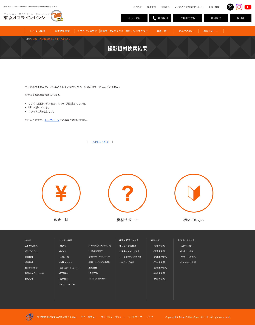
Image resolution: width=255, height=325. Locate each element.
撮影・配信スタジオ (137, 31)
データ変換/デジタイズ (130, 256)
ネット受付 (134, 18)
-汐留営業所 (159, 251)
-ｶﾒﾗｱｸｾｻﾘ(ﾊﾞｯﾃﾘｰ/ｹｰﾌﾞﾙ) (99, 245)
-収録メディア (65, 262)
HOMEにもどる (100, 142)
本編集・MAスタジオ (112, 31)
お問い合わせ (31, 267)
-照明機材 (63, 273)
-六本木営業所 (160, 256)
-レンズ (62, 251)
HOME (28, 240)
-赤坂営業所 (159, 245)
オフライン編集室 (87, 31)
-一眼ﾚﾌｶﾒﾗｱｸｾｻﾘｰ (96, 250)
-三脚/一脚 (64, 256)
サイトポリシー (89, 317)
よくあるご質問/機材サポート (189, 6)
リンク (149, 317)
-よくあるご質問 (188, 262)
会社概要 (165, 6)
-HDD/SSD (93, 273)
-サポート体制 (187, 251)
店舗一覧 (161, 31)
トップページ (52, 120)
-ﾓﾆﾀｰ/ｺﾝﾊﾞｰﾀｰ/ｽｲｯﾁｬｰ (69, 267)
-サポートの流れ (188, 256)
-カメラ (62, 245)
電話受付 (163, 18)
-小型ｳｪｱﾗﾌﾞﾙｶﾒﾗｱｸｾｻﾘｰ (99, 256)
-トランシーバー (67, 284)
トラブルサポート (186, 240)
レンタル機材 (37, 31)
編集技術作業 (62, 31)
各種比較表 (214, 6)
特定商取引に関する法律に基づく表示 (56, 317)
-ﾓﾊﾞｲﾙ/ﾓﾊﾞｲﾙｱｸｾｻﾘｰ (97, 278)
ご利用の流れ (187, 18)
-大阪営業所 (159, 278)
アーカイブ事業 (126, 262)
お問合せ (137, 6)
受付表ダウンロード (34, 273)
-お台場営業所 (160, 267)
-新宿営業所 (159, 273)
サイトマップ (135, 317)
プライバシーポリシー (112, 317)
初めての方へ (186, 31)
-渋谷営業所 (159, 262)
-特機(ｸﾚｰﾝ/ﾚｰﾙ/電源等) (99, 262)
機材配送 (216, 18)
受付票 (240, 18)
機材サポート (211, 31)
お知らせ (29, 278)
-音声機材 (63, 278)
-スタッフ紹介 (187, 245)
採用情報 (151, 6)
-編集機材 (92, 267)
